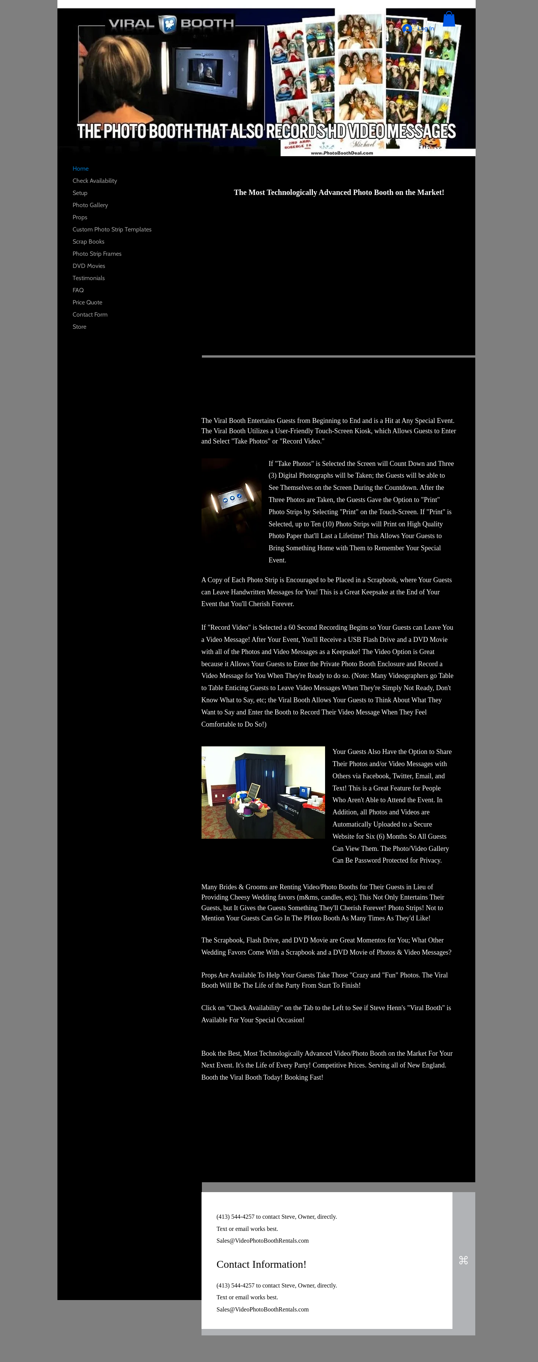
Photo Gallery (90, 205)
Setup (80, 192)
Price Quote (87, 302)
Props (80, 217)
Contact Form (90, 314)
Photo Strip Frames (97, 253)
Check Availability (95, 180)
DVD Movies (89, 265)
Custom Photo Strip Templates (112, 229)
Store (79, 326)
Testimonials (89, 278)
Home (81, 168)
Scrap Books (89, 241)
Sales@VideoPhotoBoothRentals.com (263, 1240)
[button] (449, 19)
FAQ (78, 290)
